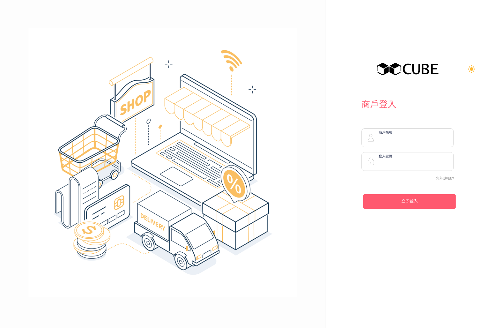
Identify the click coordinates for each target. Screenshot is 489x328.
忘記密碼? (445, 178)
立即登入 (409, 201)
